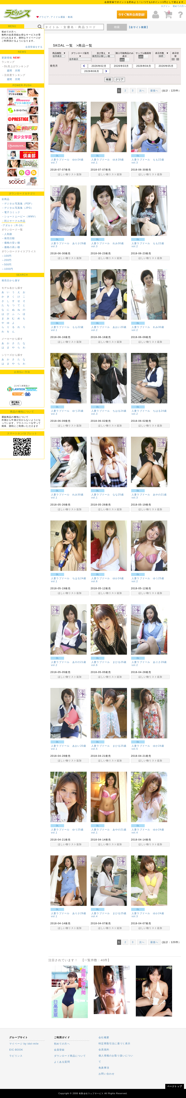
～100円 (7, 255)
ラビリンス (16, 1055)
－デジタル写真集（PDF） (18, 203)
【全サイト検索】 (138, 27)
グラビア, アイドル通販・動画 (56, 17)
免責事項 (104, 1067)
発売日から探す (11, 280)
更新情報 (7, 57)
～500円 (7, 264)
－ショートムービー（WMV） (19, 216)
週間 (9, 70)
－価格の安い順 (11, 242)
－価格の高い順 (11, 247)
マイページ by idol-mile (24, 1043)
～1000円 (7, 269)
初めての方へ (179, 6)
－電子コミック (11, 212)
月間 (17, 70)
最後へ (154, 90)
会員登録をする (34, 47)
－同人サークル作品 (14, 221)
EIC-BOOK (16, 1049)
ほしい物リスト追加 (70, 174)
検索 (117, 27)
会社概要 (104, 1037)
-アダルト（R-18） (13, 225)
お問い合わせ (106, 1073)
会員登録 (59, 1049)
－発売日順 (8, 238)
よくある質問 (62, 1061)
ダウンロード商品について (70, 1055)
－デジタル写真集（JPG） (18, 207)
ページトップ (174, 1086)
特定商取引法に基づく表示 (114, 1043)
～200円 (7, 260)
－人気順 (7, 234)
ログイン (165, 6)
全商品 (6, 199)
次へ (141, 90)
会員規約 (104, 1049)
